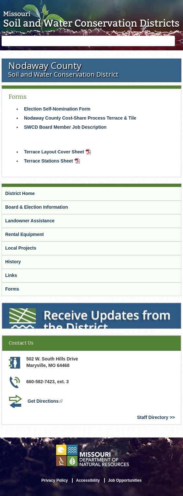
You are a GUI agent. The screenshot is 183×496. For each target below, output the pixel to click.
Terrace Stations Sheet (52, 161)
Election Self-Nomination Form (57, 108)
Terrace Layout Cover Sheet (58, 152)
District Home (20, 193)
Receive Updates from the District (39, 306)
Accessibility (88, 480)
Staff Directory (152, 417)
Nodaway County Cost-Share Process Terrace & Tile (80, 118)
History (13, 261)
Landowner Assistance (30, 220)
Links (11, 275)
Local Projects (20, 248)
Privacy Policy (55, 480)
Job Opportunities (124, 480)
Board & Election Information (36, 207)
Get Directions (46, 401)
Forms (12, 289)
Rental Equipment (24, 234)
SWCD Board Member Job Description (65, 127)
